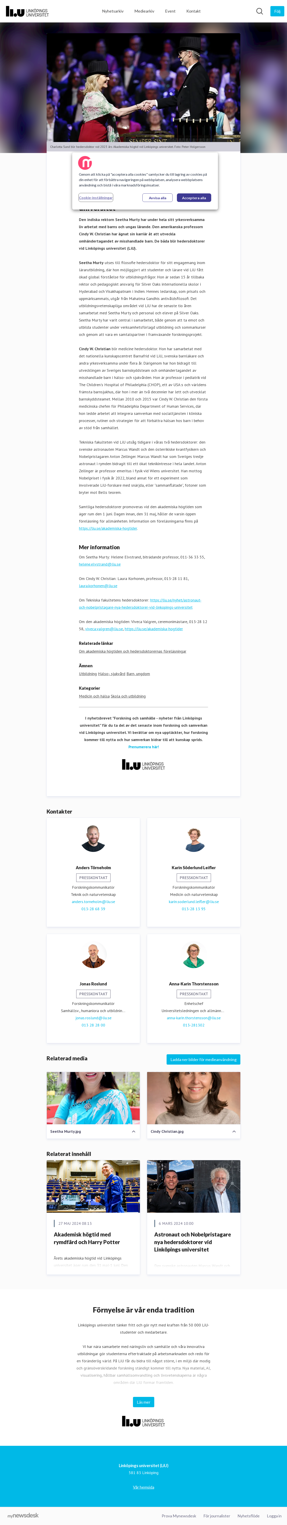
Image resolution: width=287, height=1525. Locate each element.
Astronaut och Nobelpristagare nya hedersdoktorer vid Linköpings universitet (192, 1242)
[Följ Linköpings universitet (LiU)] (277, 11)
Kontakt (193, 11)
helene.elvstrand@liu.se (100, 564)
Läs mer (143, 1402)
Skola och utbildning (128, 696)
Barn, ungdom (138, 673)
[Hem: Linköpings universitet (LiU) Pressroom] (27, 11)
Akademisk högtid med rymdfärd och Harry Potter (87, 1238)
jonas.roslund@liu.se (93, 1018)
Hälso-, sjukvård (111, 673)
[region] (145, 181)
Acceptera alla (194, 198)
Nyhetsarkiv (113, 11)
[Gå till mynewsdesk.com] (23, 1516)
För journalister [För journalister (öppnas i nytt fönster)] (216, 1515)
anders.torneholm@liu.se (93, 901)
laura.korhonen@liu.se (98, 586)
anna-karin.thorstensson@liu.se (194, 1018)
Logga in (274, 1515)
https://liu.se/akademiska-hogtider (108, 528)
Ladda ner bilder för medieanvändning (203, 1059)
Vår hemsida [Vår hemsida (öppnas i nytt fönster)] (143, 1487)
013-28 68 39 (93, 909)
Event (170, 11)
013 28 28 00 (93, 1025)
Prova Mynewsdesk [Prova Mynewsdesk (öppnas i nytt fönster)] (179, 1515)
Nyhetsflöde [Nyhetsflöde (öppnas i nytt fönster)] (248, 1515)
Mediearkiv (144, 11)
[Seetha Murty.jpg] (93, 1098)
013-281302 (193, 1025)
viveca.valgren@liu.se (104, 629)
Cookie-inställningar (96, 197)
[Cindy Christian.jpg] (193, 1098)
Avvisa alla (157, 198)
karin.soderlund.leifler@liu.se (194, 901)
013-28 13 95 (194, 909)
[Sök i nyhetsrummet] (259, 11)
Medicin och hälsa (94, 696)
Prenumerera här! (143, 747)
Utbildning (88, 673)
